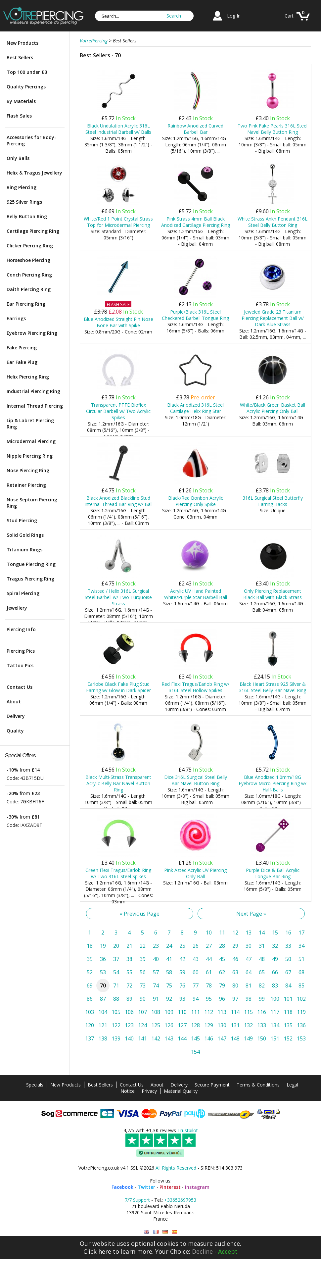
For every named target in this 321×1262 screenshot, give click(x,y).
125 (155, 1025)
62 (222, 972)
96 (222, 998)
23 (156, 945)
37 (116, 959)
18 (90, 945)
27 (209, 945)
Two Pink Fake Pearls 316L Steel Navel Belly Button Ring (272, 129)
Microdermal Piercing (31, 441)
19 (103, 945)
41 (169, 959)
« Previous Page (140, 913)
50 (288, 959)
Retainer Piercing (26, 485)
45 (222, 959)
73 (143, 985)
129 (208, 1025)
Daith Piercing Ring (29, 289)
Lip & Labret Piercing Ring (30, 423)
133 (261, 1025)
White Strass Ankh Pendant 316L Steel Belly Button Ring (272, 222)
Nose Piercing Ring (28, 470)
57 (156, 972)
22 (143, 945)
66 (275, 972)
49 (275, 959)
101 (288, 998)
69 (90, 985)
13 (249, 932)
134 (274, 1025)
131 (235, 1025)
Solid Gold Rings (25, 535)
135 (288, 1025)
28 (222, 945)
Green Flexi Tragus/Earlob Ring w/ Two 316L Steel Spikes (118, 873)
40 (156, 959)
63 (235, 972)
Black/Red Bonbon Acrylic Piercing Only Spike (195, 501)
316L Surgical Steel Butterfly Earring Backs (273, 501)
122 (116, 1025)
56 (143, 972)
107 (142, 1012)
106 (129, 1012)
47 (249, 959)
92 (169, 998)
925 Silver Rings (24, 202)
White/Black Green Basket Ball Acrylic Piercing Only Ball (272, 408)
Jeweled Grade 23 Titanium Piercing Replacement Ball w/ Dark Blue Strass (273, 318)
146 (208, 1038)
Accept (228, 1251)
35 (90, 959)
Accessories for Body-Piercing (31, 140)
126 (168, 1025)
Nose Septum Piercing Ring (32, 502)
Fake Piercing (22, 347)
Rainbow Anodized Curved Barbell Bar (195, 129)
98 (249, 998)
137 (89, 1038)
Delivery (16, 716)
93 (182, 998)
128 (195, 1025)
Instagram (197, 1187)
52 (90, 972)
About (14, 701)
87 (103, 998)
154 (195, 1051)
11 (222, 932)
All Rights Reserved (176, 1168)
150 (261, 1038)
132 (248, 1025)
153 (301, 1038)
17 (301, 932)
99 (262, 998)
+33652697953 (180, 1200)
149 (248, 1038)
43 (196, 959)
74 (156, 985)
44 (209, 959)
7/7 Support (137, 1200)
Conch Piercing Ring (29, 275)
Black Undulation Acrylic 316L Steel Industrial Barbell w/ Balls (118, 129)
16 (288, 932)
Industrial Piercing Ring (33, 391)
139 (116, 1038)
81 (249, 985)
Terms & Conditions (258, 1085)
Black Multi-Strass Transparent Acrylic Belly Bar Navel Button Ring (118, 783)
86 (90, 998)
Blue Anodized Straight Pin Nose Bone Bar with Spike (118, 322)
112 (208, 1012)
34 (301, 945)
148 (235, 1038)
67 (288, 972)
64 (249, 972)
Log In (234, 16)
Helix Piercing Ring (28, 377)
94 (196, 998)
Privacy (149, 1091)
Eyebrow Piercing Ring (32, 333)
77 (196, 985)
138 (102, 1038)
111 (195, 1012)
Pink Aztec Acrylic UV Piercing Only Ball (195, 873)
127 (182, 1025)
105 (116, 1012)
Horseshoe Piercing (28, 260)
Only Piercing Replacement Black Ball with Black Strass (272, 594)
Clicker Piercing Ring (30, 245)
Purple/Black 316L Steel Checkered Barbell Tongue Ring (195, 315)
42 (182, 959)
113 (221, 1012)
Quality (15, 731)
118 (288, 1012)
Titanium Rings (24, 549)
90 (143, 998)
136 (301, 1025)
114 (235, 1012)
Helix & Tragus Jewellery (34, 173)
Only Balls (18, 158)
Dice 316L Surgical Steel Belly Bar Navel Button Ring (195, 780)
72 (129, 985)
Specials (34, 1085)
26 (196, 945)
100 (274, 998)
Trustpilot (187, 1130)
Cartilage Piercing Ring (33, 231)
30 (249, 945)
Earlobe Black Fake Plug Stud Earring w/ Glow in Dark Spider (118, 687)
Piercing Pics (21, 651)
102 (301, 998)
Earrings (16, 318)
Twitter (146, 1187)
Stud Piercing (22, 520)
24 (169, 945)
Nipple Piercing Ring (30, 456)
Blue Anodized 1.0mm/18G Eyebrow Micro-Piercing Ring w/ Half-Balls (272, 783)
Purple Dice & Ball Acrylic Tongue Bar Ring (272, 873)
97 (235, 998)
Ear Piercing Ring (26, 304)
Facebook (122, 1187)
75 (169, 985)
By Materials (21, 101)
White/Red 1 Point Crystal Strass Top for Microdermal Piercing (118, 222)
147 (221, 1038)
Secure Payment (212, 1085)
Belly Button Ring (27, 216)
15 (275, 932)
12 (235, 932)
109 (168, 1012)
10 (209, 932)
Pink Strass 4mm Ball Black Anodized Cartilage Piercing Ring (195, 222)
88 (116, 998)
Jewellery (17, 608)
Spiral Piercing (23, 593)
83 (275, 985)
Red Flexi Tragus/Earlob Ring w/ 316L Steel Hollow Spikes (195, 687)
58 (169, 972)
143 (168, 1038)
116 (261, 1012)
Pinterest (170, 1187)
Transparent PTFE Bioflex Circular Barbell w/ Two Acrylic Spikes (118, 411)
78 (209, 985)
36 (103, 959)
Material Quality (181, 1091)
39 (143, 959)
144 (182, 1038)
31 (262, 945)
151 (274, 1038)
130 (221, 1025)
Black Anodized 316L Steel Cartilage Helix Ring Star (195, 408)
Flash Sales (19, 116)
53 (103, 972)
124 (142, 1025)
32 (275, 945)
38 (129, 959)
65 (262, 972)
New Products (22, 43)
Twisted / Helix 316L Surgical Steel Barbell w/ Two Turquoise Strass (118, 597)
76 (182, 985)
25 (182, 945)
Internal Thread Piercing (35, 406)
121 (102, 1025)
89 (129, 998)
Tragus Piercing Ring (30, 579)
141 (142, 1038)
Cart (289, 16)
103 (89, 1012)
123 (129, 1025)
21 (129, 945)
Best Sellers (20, 57)
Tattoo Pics (20, 665)
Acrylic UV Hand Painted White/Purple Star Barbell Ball (195, 594)
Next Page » (251, 913)
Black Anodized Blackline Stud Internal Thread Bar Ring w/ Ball (118, 501)
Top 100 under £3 (27, 72)
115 (248, 1012)
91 (156, 998)
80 (235, 985)
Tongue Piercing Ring (31, 564)
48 (262, 959)
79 (222, 985)
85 (301, 985)
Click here (97, 1251)
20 (116, 945)
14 (262, 932)
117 (274, 1012)
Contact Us (19, 687)
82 (262, 985)
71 (116, 985)
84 (288, 985)
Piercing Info (21, 629)
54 (116, 972)
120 (89, 1025)
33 (288, 945)
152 (288, 1038)
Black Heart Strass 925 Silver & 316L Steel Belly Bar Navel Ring (272, 687)
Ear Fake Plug (22, 362)
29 (235, 945)
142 (155, 1038)
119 (301, 1012)
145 (195, 1038)
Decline (202, 1251)
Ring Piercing (21, 187)
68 (301, 972)
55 (129, 972)
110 (182, 1012)
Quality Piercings (26, 86)
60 (196, 972)
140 (129, 1038)
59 (182, 972)
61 (209, 972)
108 (155, 1012)
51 (301, 959)
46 (235, 959)
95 (209, 998)
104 (102, 1012)
